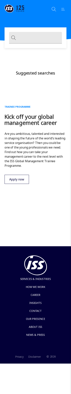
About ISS (35, 327)
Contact (35, 311)
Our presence (35, 319)
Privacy (19, 356)
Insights (35, 303)
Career (35, 295)
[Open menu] (61, 9)
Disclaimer (34, 356)
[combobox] (35, 38)
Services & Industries (35, 279)
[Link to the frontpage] (14, 11)
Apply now (14, 180)
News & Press (35, 335)
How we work (35, 287)
